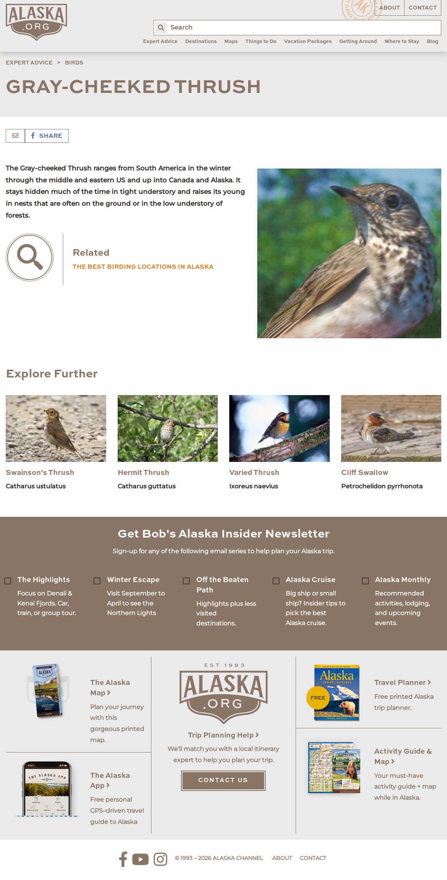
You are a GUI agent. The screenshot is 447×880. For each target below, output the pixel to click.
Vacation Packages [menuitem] (308, 41)
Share (46, 136)
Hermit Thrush (143, 472)
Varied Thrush (254, 472)
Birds (74, 63)
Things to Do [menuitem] (260, 41)
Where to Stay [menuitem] (402, 41)
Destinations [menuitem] (201, 41)
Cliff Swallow (364, 472)
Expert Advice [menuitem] (160, 41)
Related (91, 253)
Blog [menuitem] (432, 41)
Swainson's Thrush (40, 472)
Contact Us (223, 780)
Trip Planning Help (223, 735)
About (389, 8)
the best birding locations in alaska (143, 267)
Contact (423, 8)
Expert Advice (29, 63)
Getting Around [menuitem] (358, 41)
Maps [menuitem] (231, 41)
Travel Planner (402, 682)
